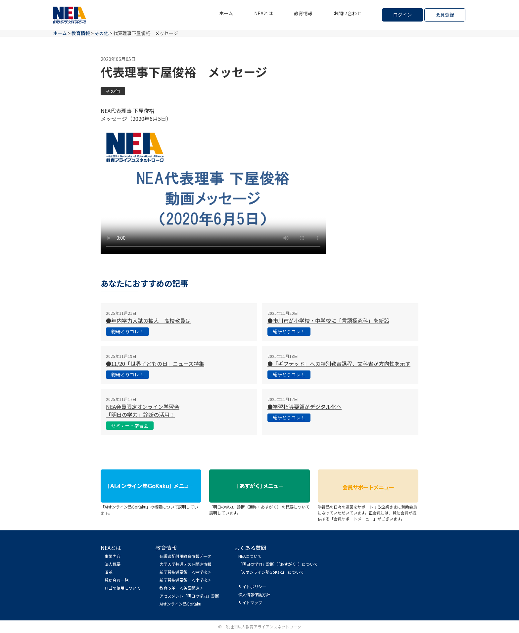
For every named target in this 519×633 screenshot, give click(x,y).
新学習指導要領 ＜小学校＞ (185, 580)
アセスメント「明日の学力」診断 (189, 596)
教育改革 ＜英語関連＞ (181, 588)
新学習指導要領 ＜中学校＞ (185, 572)
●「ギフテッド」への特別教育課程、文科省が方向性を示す (338, 363)
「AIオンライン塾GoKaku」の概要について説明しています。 (151, 506)
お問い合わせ (347, 13)
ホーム (226, 13)
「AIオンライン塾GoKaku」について (271, 572)
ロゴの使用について (122, 588)
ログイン (402, 14)
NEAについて (249, 556)
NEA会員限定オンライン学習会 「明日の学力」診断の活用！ (142, 410)
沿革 (109, 572)
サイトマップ (250, 602)
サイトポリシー (252, 586)
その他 (113, 91)
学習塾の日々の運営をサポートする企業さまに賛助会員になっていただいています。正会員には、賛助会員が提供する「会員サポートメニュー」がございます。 (368, 509)
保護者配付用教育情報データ (185, 556)
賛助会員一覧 (116, 580)
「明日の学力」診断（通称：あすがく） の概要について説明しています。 (259, 506)
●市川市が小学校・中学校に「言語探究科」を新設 (328, 320)
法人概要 (112, 564)
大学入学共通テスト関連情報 (185, 564)
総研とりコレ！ (127, 331)
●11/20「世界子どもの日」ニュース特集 (155, 363)
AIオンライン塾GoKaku (180, 604)
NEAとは (263, 13)
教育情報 (303, 13)
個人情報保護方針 (254, 594)
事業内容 (112, 556)
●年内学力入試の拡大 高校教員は (148, 320)
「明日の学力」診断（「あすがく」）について (278, 564)
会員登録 (445, 14)
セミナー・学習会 (129, 425)
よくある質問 (250, 548)
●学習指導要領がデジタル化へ (304, 407)
